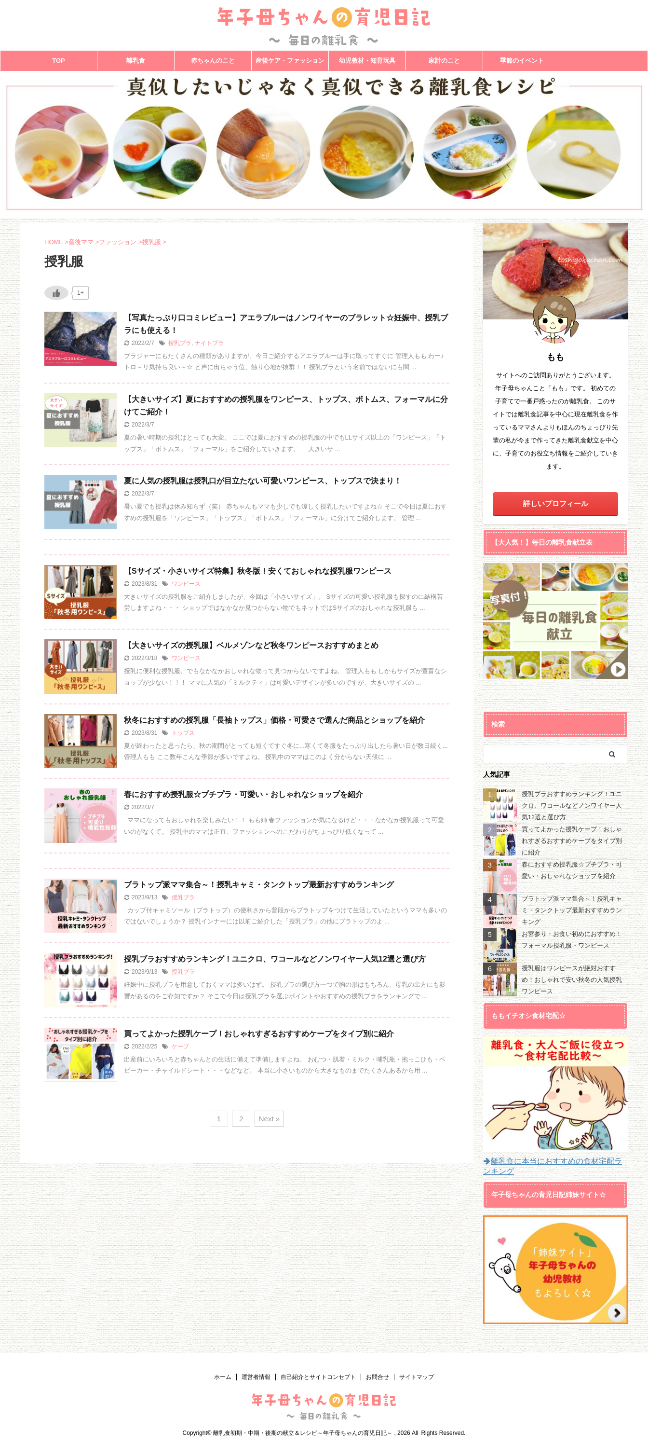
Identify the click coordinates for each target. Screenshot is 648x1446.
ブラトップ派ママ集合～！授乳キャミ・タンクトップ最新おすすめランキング (259, 885)
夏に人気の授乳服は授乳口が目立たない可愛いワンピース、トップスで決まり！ (263, 481)
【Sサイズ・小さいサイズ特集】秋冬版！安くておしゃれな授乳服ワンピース (258, 571)
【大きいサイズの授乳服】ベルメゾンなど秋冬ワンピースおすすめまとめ (251, 645)
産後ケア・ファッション (290, 60)
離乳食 (135, 60)
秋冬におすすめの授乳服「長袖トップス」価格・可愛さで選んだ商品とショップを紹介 (274, 720)
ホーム (222, 1377)
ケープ (180, 1046)
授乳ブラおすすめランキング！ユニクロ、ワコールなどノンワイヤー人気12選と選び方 (275, 959)
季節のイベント (522, 60)
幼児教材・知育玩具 (367, 60)
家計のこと (444, 60)
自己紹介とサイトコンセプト (318, 1377)
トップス (183, 733)
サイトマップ (416, 1377)
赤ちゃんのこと (213, 60)
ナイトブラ (209, 343)
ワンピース (186, 583)
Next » (269, 1119)
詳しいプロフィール (555, 503)
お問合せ (377, 1377)
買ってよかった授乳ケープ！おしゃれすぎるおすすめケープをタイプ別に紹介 (259, 1034)
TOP (58, 60)
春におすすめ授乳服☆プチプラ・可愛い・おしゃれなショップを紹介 (243, 794)
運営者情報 (256, 1377)
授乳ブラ (179, 343)
